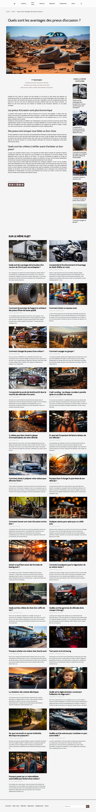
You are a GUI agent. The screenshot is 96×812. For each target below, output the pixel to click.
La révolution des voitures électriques (24, 692)
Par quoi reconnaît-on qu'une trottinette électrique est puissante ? (25, 734)
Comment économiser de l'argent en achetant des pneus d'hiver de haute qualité (80, 154)
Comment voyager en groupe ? (79, 221)
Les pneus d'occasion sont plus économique (36, 82)
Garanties (23, 3)
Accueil (8, 11)
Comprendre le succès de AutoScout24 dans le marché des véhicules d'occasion (27, 393)
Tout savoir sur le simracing (60, 651)
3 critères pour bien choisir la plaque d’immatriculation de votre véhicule (23, 436)
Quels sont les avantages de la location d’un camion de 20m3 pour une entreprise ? (79, 104)
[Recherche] (75, 806)
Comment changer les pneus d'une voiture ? (79, 199)
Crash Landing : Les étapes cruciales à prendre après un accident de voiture (67, 393)
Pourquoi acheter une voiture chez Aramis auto (28, 651)
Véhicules (42, 3)
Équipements (63, 3)
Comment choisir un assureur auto (79, 178)
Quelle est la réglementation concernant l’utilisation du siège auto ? (65, 693)
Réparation (52, 3)
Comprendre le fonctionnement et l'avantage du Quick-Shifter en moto (79, 129)
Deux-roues (32, 3)
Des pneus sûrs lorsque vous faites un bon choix (37, 85)
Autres (73, 3)
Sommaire (37, 80)
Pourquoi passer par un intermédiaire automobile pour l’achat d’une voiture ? (24, 777)
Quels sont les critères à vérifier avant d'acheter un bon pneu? (37, 87)
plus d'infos (59, 117)
